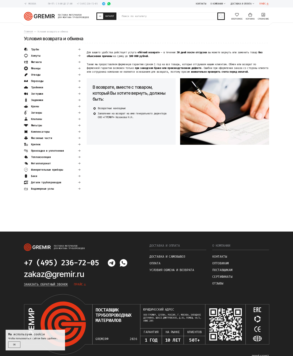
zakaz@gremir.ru (54, 274)
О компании (221, 246)
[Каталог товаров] (106, 16)
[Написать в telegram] (104, 4)
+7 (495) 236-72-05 (87, 3)
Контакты (219, 257)
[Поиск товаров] (221, 16)
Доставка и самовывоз (167, 257)
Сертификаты (222, 277)
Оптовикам (220, 263)
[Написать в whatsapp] (109, 4)
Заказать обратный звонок (46, 284)
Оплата (155, 263)
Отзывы (217, 283)
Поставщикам (222, 270)
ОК (14, 344)
